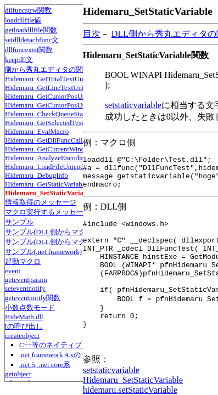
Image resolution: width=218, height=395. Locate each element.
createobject (22, 335)
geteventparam (26, 279)
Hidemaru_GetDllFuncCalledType (54, 140)
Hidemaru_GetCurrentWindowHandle (59, 149)
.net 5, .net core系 (44, 364)
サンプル (19, 222)
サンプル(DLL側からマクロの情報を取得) (71, 242)
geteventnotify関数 (32, 298)
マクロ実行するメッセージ (48, 212)
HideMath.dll (24, 317)
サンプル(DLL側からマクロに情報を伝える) (75, 232)
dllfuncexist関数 (29, 50)
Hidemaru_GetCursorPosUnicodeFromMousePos (76, 105)
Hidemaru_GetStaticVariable (46, 184)
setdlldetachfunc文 (32, 40)
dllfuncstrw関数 (28, 10)
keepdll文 (19, 59)
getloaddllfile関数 (31, 30)
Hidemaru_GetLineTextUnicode (51, 87)
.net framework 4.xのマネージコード (75, 355)
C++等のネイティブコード (61, 345)
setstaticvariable (133, 105)
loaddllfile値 (23, 20)
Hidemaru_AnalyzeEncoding (46, 158)
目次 (91, 33)
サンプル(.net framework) (43, 251)
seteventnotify (25, 288)
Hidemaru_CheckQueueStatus (48, 114)
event (12, 271)
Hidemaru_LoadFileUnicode (46, 166)
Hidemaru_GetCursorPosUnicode (53, 96)
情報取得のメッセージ (40, 202)
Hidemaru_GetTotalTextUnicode (52, 79)
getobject (18, 374)
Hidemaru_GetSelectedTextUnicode (56, 123)
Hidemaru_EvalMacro (37, 131)
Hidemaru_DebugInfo (36, 175)
